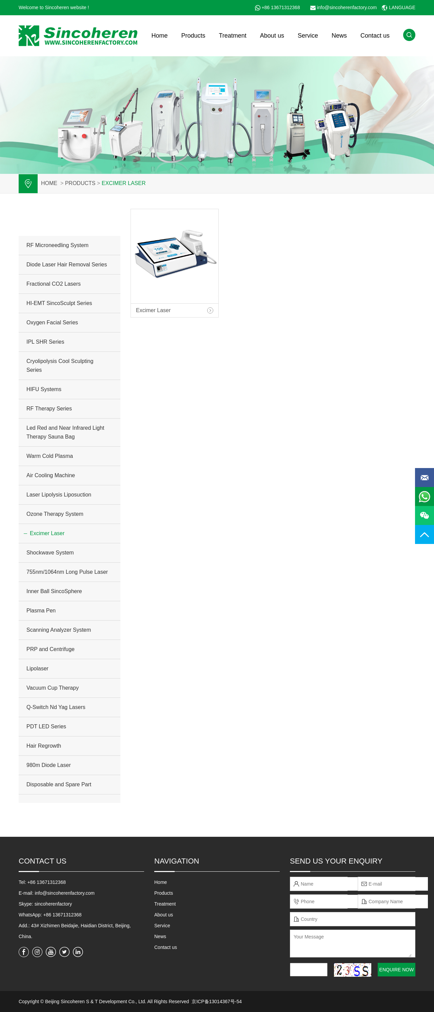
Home (159, 35)
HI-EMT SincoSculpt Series (59, 303)
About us (272, 35)
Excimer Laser (124, 183)
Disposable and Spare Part (58, 784)
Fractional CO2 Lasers (53, 284)
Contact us (375, 35)
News (339, 35)
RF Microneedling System (57, 245)
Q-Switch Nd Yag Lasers (55, 707)
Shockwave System (50, 552)
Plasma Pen (41, 610)
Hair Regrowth (43, 746)
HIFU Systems (43, 389)
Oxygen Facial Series (52, 322)
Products (193, 35)
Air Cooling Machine (50, 475)
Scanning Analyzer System (58, 630)
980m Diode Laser (48, 765)
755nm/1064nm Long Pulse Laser (67, 572)
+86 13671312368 (280, 7)
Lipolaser (37, 668)
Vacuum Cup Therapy (52, 688)
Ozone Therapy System (54, 514)
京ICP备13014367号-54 (217, 1001)
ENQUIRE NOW (396, 969)
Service (308, 35)
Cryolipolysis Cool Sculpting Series (59, 365)
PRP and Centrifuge (50, 649)
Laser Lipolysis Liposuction (58, 495)
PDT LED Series (46, 726)
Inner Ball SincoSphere (54, 591)
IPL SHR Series (45, 342)
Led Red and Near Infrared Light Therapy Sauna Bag (65, 432)
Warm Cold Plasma (49, 456)
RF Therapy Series (49, 408)
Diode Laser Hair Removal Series (66, 264)
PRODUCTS (80, 183)
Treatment (232, 35)
